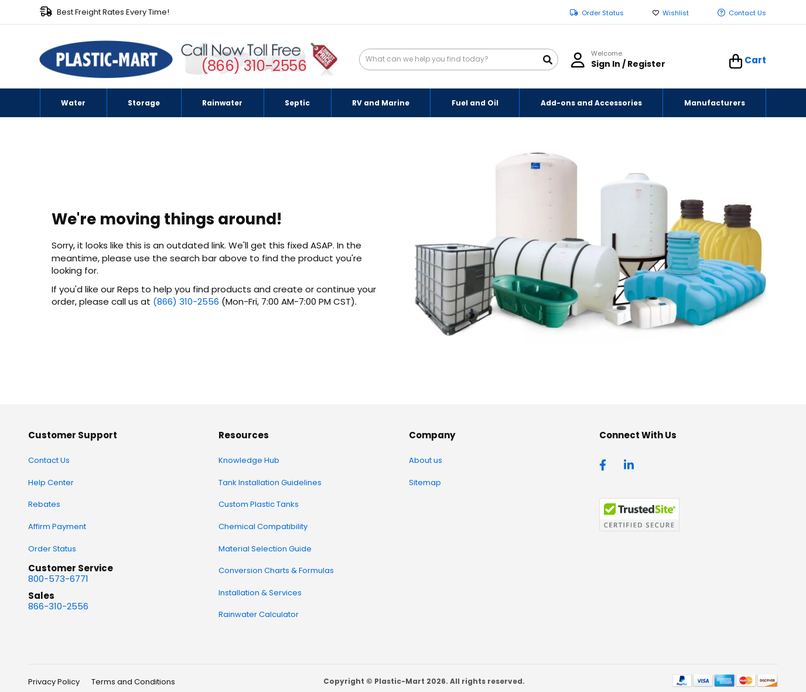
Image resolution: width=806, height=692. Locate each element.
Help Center (51, 482)
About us (425, 460)
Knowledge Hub (248, 460)
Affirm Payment (57, 526)
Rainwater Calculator (258, 614)
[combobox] (458, 59)
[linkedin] (630, 464)
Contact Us (747, 13)
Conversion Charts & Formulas (276, 570)
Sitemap (425, 482)
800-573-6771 (58, 578)
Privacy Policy (54, 681)
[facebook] (605, 464)
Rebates (44, 504)
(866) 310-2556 (254, 66)
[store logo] (106, 59)
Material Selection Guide (265, 548)
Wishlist (675, 13)
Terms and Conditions (133, 681)
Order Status (603, 13)
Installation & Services (260, 592)
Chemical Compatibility (263, 526)
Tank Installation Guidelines (270, 482)
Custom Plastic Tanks (258, 504)
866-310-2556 (58, 606)
